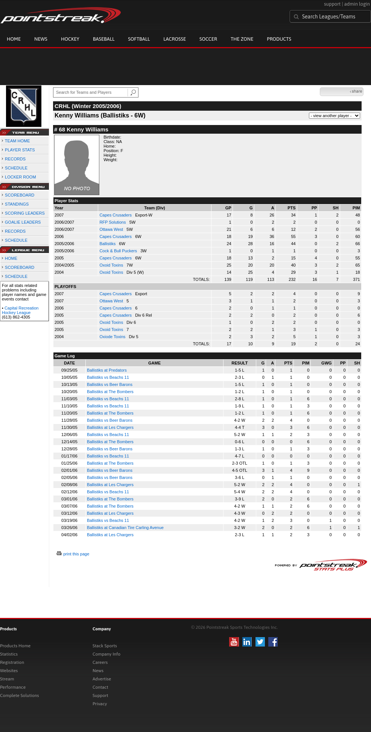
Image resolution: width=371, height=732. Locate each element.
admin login (357, 4)
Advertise (102, 679)
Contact (100, 687)
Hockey (70, 39)
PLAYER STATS (20, 150)
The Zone (242, 39)
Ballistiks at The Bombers (110, 391)
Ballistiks (108, 243)
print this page (76, 554)
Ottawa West (111, 229)
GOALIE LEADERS (23, 222)
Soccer (208, 39)
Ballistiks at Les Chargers (110, 427)
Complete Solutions (19, 695)
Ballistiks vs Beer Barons (109, 384)
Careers (100, 662)
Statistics (9, 654)
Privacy (100, 703)
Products (279, 39)
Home (14, 39)
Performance (13, 687)
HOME (11, 258)
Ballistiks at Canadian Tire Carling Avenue (125, 527)
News (40, 39)
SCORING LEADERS (25, 213)
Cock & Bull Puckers (118, 251)
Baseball (104, 39)
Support (100, 695)
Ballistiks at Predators (107, 370)
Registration (12, 662)
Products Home (15, 645)
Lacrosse (174, 39)
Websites (9, 670)
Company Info (106, 654)
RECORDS (15, 159)
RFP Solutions (113, 222)
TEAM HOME (17, 141)
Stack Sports (105, 645)
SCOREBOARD (19, 195)
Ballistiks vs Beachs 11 (108, 377)
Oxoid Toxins (111, 265)
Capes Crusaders (116, 215)
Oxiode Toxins (112, 336)
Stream (7, 679)
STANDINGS (17, 204)
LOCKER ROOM (20, 177)
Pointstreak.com (60, 16)
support (332, 4)
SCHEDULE (16, 168)
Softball (139, 39)
